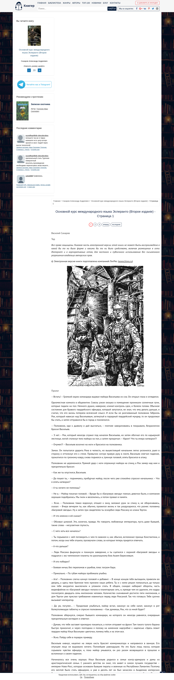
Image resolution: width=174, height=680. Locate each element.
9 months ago (35, 148)
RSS (88, 671)
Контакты (115, 3)
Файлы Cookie (126, 655)
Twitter (89, 665)
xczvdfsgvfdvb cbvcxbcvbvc (37, 135)
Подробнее (89, 677)
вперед (106, 44)
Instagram (90, 668)
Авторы (76, 3)
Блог (105, 3)
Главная (41, 3)
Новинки (96, 3)
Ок (81, 677)
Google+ (90, 652)
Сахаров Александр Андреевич (32, 61)
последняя (117, 44)
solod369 (29, 177)
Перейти (110, 631)
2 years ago (36, 188)
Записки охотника (36, 105)
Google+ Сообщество (96, 655)
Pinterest (90, 661)
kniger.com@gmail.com (136, 649)
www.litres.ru (126, 80)
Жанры (66, 3)
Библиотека (54, 3)
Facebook (90, 649)
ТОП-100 (86, 3)
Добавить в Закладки (147, 3)
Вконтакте (91, 658)
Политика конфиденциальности (134, 652)
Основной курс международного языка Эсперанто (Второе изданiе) (32, 53)
